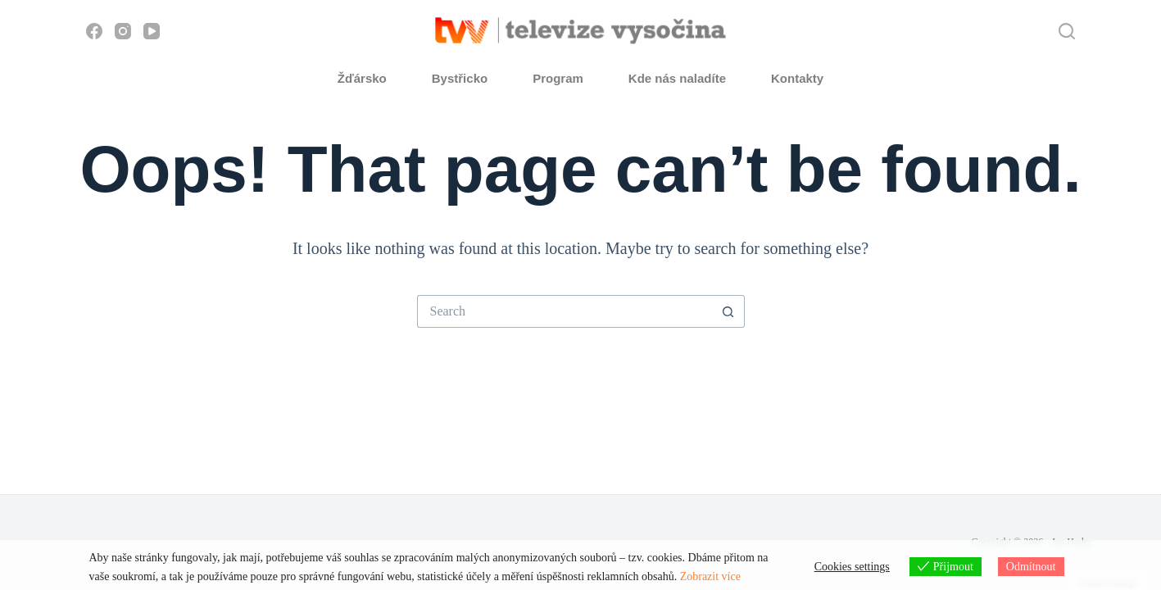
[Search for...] (564, 311)
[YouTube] (151, 31)
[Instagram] (123, 31)
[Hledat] (1067, 31)
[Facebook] (94, 31)
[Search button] (728, 311)
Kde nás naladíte (677, 78)
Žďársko (362, 78)
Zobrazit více (710, 576)
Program (558, 78)
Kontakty (797, 78)
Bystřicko (460, 78)
